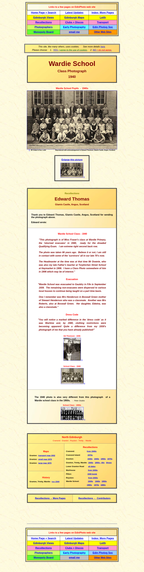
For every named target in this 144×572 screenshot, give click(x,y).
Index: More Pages (103, 12)
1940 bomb (92, 474)
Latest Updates (74, 12)
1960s (89, 485)
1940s (92, 451)
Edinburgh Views (43, 17)
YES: (70, 50)
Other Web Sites (102, 32)
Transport (103, 22)
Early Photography (74, 27)
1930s (90, 459)
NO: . (102, 50)
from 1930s (93, 470)
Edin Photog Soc (103, 27)
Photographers (44, 27)
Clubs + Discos (74, 22)
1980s (103, 485)
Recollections (43, 22)
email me (74, 32)
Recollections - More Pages (50, 498)
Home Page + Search (43, 12)
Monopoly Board (44, 32)
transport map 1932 (46, 455)
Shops (109, 463)
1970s (90, 455)
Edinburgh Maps (74, 17)
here (103, 46)
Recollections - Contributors (94, 498)
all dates (91, 466)
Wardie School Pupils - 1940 (71, 88)
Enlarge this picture (71, 160)
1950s (103, 459)
